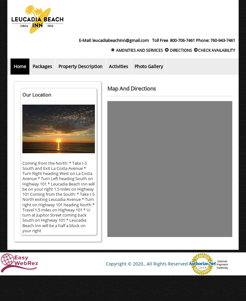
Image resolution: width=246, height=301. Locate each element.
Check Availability (214, 50)
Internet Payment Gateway (222, 264)
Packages (42, 66)
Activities (118, 66)
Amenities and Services (137, 50)
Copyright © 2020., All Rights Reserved (147, 264)
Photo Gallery (149, 66)
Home (20, 66)
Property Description (80, 66)
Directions (178, 50)
